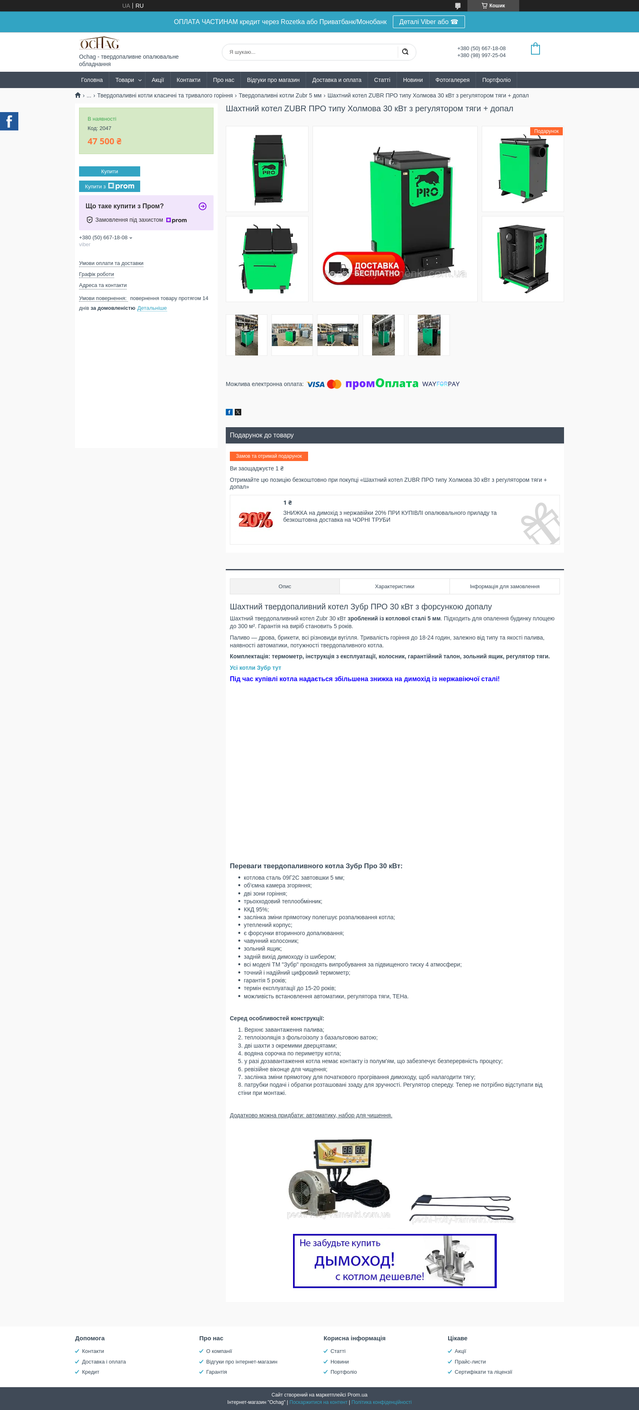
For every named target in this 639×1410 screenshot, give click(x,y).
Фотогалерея (453, 80)
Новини (413, 80)
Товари (124, 80)
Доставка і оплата (104, 1362)
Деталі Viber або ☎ (429, 21)
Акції (158, 80)
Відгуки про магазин (273, 80)
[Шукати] (405, 52)
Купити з (109, 186)
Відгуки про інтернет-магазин (242, 1362)
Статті (382, 80)
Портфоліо (496, 80)
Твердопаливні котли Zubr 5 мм (280, 95)
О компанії (219, 1351)
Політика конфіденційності (382, 1402)
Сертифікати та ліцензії (483, 1372)
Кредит (90, 1372)
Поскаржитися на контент (318, 1402)
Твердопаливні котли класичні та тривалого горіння (165, 95)
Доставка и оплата (336, 80)
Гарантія (216, 1372)
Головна (92, 80)
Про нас (223, 80)
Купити (109, 171)
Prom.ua (358, 1395)
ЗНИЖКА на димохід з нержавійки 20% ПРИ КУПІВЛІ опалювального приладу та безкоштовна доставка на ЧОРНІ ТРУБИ (390, 516)
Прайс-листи (470, 1362)
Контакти (189, 80)
